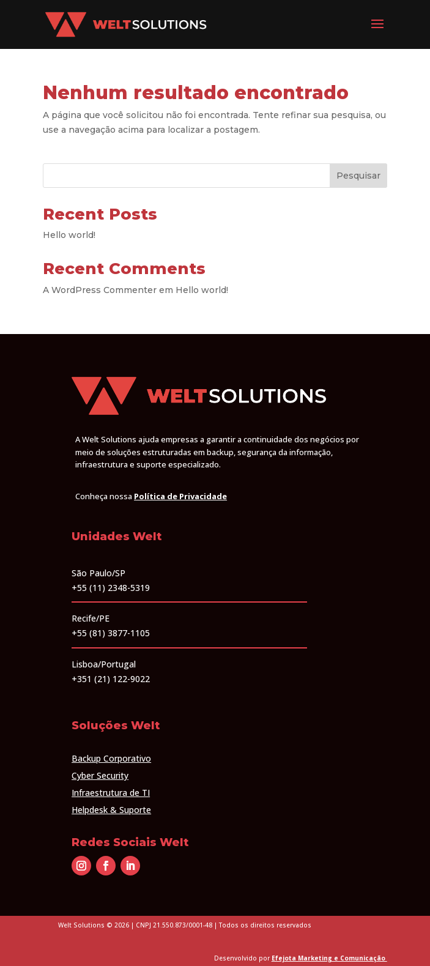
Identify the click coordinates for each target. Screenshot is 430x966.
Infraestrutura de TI (111, 792)
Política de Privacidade (180, 496)
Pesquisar (358, 175)
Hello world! (69, 234)
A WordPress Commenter (100, 289)
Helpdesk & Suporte (111, 810)
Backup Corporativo (111, 758)
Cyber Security (100, 775)
